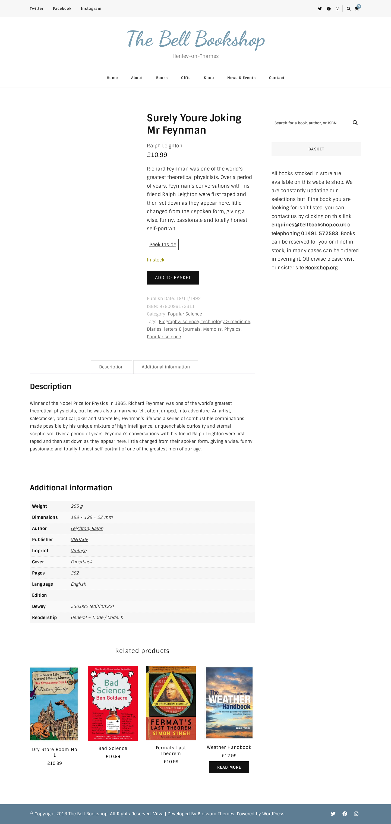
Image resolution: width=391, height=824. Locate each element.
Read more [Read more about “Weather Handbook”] (229, 767)
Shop (209, 77)
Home (112, 77)
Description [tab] (111, 367)
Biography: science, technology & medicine (204, 321)
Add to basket (173, 277)
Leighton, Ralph (87, 528)
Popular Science (185, 314)
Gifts (186, 77)
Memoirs (212, 329)
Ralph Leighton (164, 146)
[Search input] (310, 122)
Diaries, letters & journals (174, 329)
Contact (277, 77)
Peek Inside (162, 244)
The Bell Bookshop (195, 38)
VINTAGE (79, 539)
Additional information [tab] (166, 367)
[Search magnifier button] (355, 122)
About (137, 77)
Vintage (78, 551)
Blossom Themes (216, 814)
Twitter (36, 8)
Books (162, 77)
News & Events (241, 77)
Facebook (62, 8)
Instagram (91, 8)
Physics (232, 329)
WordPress (273, 814)
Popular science (164, 337)
